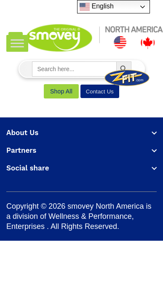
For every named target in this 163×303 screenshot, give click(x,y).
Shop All (61, 91)
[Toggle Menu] (17, 43)
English (97, 7)
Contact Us (100, 91)
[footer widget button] (81, 132)
